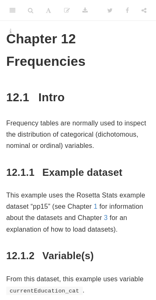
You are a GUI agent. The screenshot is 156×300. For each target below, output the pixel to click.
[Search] (31, 10)
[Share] (144, 10)
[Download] (85, 10)
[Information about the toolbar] (10, 31)
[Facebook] (127, 10)
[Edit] (67, 10)
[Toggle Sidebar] (12, 10)
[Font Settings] (48, 10)
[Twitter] (110, 10)
